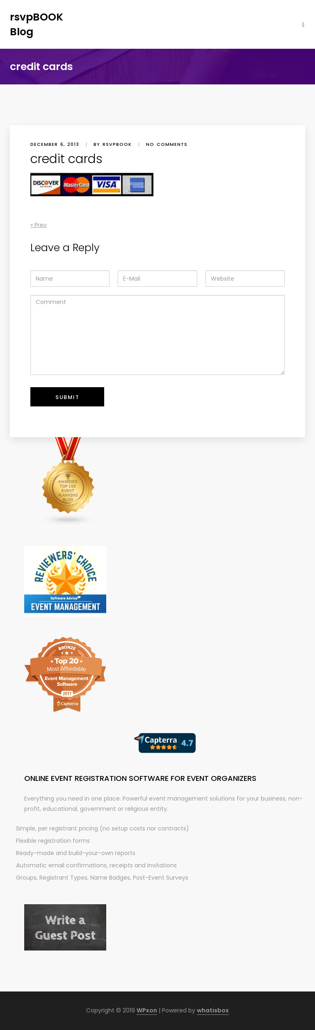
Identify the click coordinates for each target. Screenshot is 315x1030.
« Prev (38, 225)
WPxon (147, 1010)
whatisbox (213, 1010)
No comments (166, 144)
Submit (67, 397)
